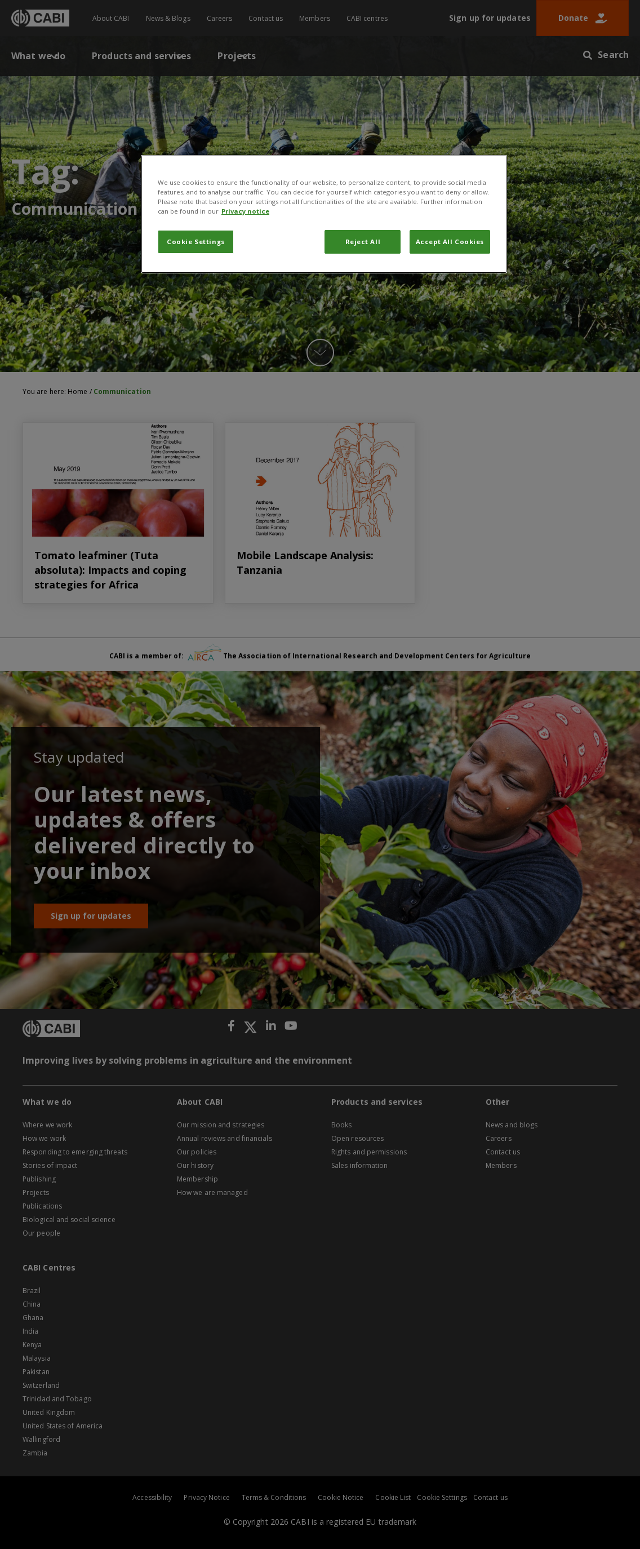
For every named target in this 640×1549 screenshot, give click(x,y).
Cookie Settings (196, 241)
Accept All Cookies (450, 241)
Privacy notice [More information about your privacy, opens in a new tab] (245, 211)
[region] (324, 214)
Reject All (363, 241)
